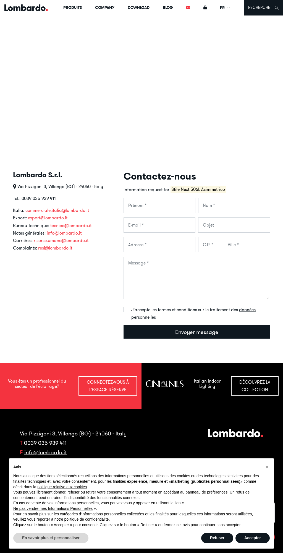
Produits (72, 7)
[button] (267, 467)
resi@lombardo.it (55, 248)
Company (104, 7)
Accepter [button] (252, 538)
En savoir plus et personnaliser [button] (51, 538)
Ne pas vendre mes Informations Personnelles (53, 508)
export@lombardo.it (47, 217)
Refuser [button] (217, 538)
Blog (168, 7)
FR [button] (225, 7)
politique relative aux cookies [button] (62, 487)
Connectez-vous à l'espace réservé (108, 385)
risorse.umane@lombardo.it (61, 240)
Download (139, 7)
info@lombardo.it (64, 233)
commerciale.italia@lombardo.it (57, 210)
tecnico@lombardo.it (70, 225)
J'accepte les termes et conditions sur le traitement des (193, 313)
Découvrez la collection (254, 385)
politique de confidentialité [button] (86, 519)
